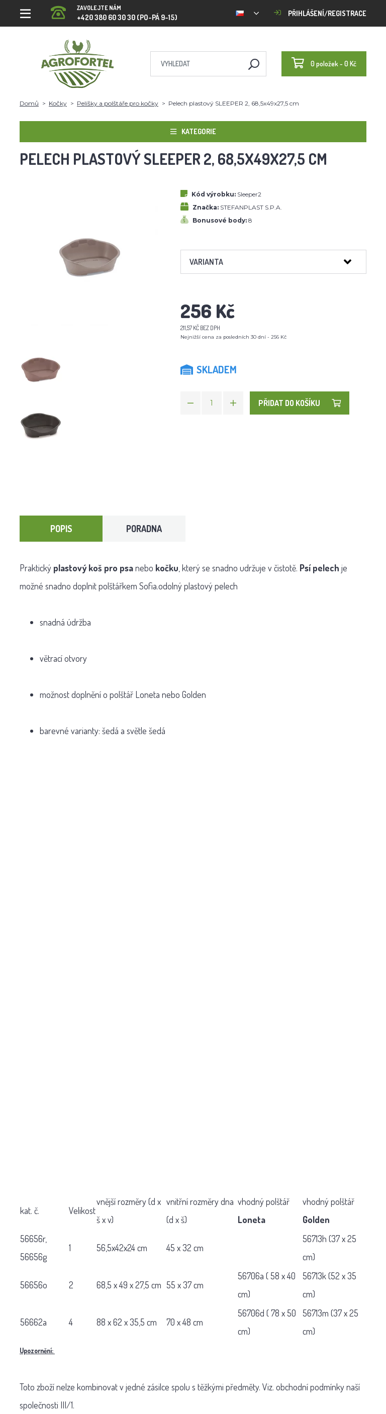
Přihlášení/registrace (320, 13)
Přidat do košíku (299, 403)
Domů (29, 103)
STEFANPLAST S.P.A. (251, 207)
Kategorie (193, 131)
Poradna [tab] (144, 528)
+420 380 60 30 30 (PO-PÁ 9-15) (114, 10)
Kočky (58, 103)
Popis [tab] (61, 528)
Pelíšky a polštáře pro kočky (117, 103)
